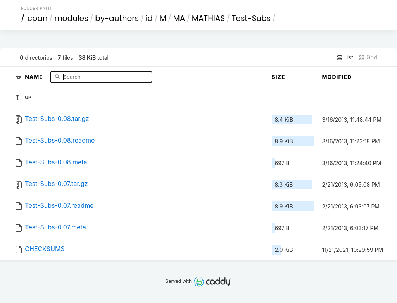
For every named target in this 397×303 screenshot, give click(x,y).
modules (71, 18)
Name (35, 76)
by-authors (117, 18)
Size (278, 77)
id (149, 18)
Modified (337, 77)
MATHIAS (208, 18)
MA (179, 18)
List (345, 57)
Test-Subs (251, 18)
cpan (38, 18)
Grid (368, 57)
